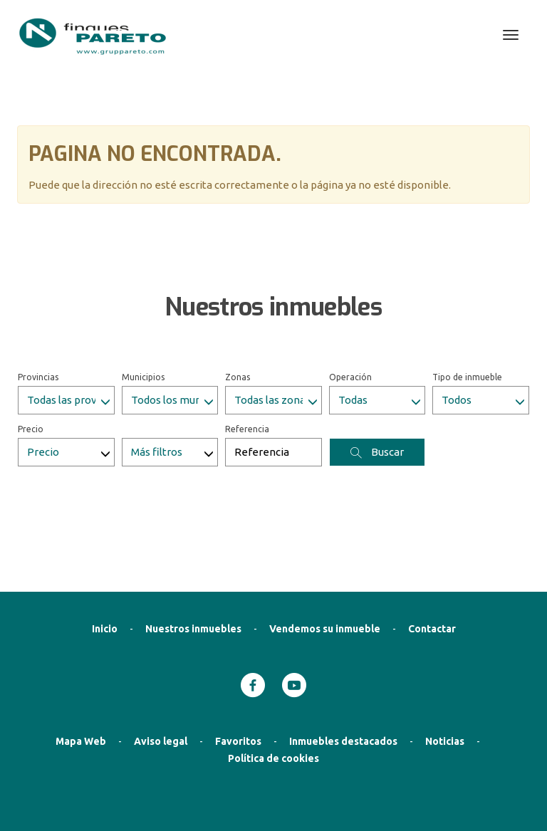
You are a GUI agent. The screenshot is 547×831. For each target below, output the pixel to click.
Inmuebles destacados (343, 669)
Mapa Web (81, 669)
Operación (350, 305)
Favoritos (238, 669)
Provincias (38, 305)
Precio (30, 357)
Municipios (143, 305)
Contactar (432, 557)
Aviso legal (160, 669)
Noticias (444, 669)
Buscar (377, 380)
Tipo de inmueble (467, 305)
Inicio (105, 557)
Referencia (247, 357)
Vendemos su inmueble (324, 557)
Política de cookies (273, 686)
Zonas (237, 305)
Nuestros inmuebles (193, 557)
